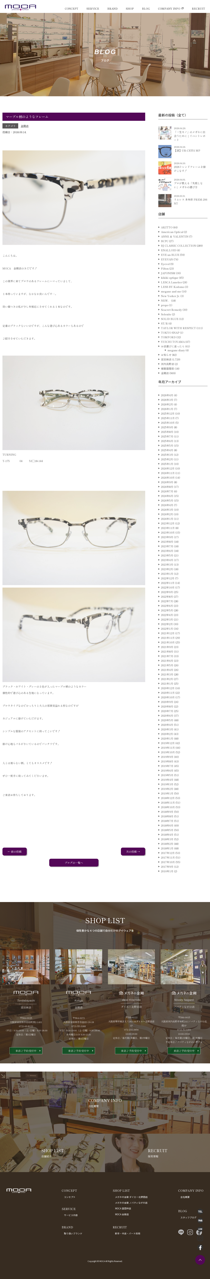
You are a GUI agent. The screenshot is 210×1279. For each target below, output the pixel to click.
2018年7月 (167, 833)
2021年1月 (167, 696)
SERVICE (92, 8)
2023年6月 (167, 563)
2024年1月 (167, 531)
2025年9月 (167, 439)
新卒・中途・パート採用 (127, 1233)
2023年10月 (168, 545)
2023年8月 (167, 554)
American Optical (172, 244)
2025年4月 (167, 462)
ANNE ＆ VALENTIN (174, 249)
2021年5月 (167, 677)
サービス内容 (71, 1215)
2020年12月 (168, 700)
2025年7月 (167, 449)
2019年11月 (168, 760)
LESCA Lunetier (171, 294)
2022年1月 (167, 641)
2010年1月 (167, 883)
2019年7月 (167, 778)
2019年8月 (167, 774)
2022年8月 (167, 609)
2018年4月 (167, 847)
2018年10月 (168, 819)
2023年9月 (167, 549)
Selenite (166, 326)
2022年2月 (167, 636)
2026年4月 (167, 407)
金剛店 (25, 126)
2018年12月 (168, 810)
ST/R (164, 336)
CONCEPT (71, 8)
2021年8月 (167, 664)
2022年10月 (168, 600)
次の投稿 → (133, 851)
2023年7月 (167, 558)
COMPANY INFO (169, 8)
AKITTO (166, 239)
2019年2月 (167, 801)
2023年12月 (168, 535)
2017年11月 (168, 870)
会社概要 (185, 1197)
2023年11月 (168, 540)
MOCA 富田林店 (123, 1208)
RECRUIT (198, 8)
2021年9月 (167, 659)
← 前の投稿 (14, 851)
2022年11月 (168, 595)
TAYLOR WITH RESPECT (178, 340)
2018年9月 (167, 824)
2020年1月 (167, 751)
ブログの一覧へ (74, 863)
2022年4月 (167, 627)
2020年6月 (167, 728)
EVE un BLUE (170, 267)
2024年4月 (167, 517)
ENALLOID (168, 262)
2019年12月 (168, 755)
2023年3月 (167, 577)
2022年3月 (167, 632)
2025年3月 (167, 467)
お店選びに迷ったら (173, 358)
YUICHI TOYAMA (173, 354)
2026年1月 (167, 421)
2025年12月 (168, 426)
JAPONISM (168, 285)
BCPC (164, 253)
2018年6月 (167, 838)
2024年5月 (167, 513)
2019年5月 (167, 787)
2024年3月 (167, 522)
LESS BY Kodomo (172, 299)
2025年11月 (168, 430)
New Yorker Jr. (170, 308)
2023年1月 (167, 586)
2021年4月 (167, 682)
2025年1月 (167, 476)
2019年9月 (167, 769)
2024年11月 (168, 485)
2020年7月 (167, 723)
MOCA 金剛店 (122, 1214)
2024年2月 (167, 526)
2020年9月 (167, 714)
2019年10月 (168, 764)
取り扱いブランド (73, 1233)
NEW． (165, 313)
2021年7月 (167, 668)
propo (164, 317)
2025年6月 (167, 453)
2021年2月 (167, 691)
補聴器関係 (167, 381)
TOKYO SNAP (170, 345)
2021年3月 (167, 687)
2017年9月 (167, 879)
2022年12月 (167, 590)
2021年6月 (167, 673)
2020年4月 (167, 737)
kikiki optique (169, 290)
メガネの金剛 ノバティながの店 (131, 1202)
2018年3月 (167, 851)
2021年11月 (168, 650)
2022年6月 (167, 618)
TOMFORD (168, 349)
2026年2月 (167, 416)
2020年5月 (167, 732)
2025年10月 (168, 435)
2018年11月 (168, 815)
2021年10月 (168, 655)
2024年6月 (167, 508)
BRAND (112, 8)
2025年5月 (167, 458)
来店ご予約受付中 (25, 1063)
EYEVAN (167, 271)
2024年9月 (167, 494)
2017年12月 (168, 865)
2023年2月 (167, 581)
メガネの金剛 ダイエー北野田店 (131, 1197)
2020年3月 (167, 741)
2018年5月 (167, 842)
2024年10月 (168, 490)
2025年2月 (167, 471)
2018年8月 (167, 828)
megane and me (171, 304)
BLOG (146, 8)
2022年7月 (167, 613)
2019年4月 (167, 792)
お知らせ (166, 367)
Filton (165, 281)
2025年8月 (167, 444)
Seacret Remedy (171, 322)
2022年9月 (167, 604)
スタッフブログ (188, 1217)
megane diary (176, 362)
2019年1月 (167, 806)
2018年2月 (167, 856)
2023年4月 (167, 572)
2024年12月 (168, 481)
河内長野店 (167, 376)
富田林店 (166, 372)
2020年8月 (167, 719)
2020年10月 (168, 709)
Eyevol (165, 276)
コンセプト (69, 1197)
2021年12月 (168, 645)
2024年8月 (167, 499)
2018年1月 (167, 860)
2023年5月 (167, 568)
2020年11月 (168, 705)
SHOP (130, 8)
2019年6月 (167, 783)
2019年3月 (167, 796)
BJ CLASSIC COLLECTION (178, 258)
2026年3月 (167, 412)
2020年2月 (167, 746)
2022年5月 (167, 622)
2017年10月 (168, 874)
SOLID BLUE (169, 331)
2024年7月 (167, 503)
